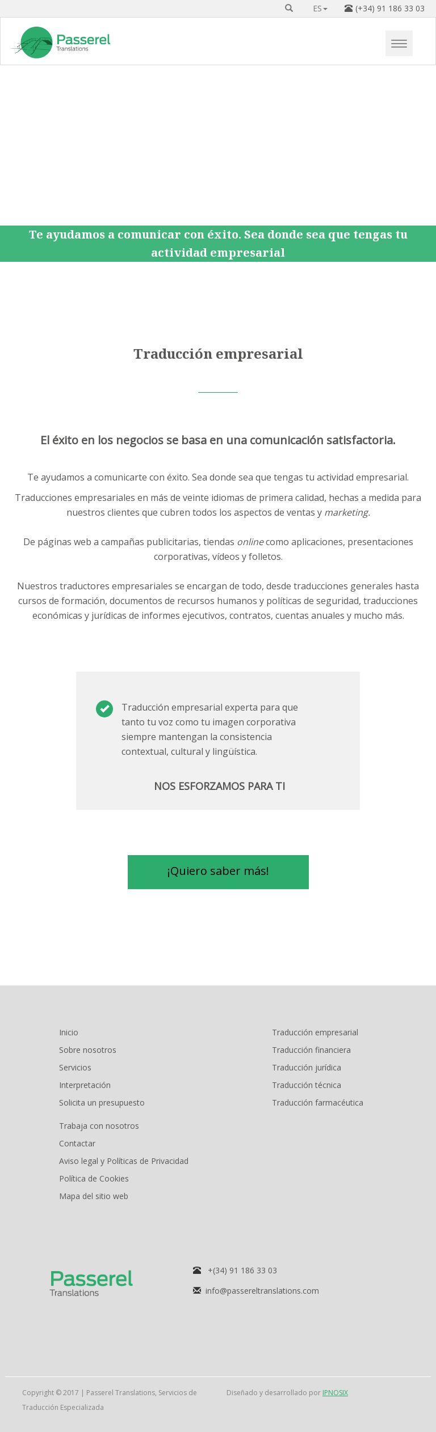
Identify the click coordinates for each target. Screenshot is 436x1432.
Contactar (77, 1143)
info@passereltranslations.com (262, 1290)
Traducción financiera (311, 1049)
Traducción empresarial (315, 1032)
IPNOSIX (335, 1392)
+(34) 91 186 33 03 (242, 1270)
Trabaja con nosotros (99, 1125)
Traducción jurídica (306, 1067)
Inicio (68, 1032)
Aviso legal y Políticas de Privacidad (123, 1160)
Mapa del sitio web (93, 1196)
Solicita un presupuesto (102, 1102)
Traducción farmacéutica (317, 1102)
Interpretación (85, 1085)
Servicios (75, 1067)
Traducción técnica (306, 1085)
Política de (94, 1178)
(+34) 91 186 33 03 (390, 8)
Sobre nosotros (87, 1049)
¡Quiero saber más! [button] (218, 870)
